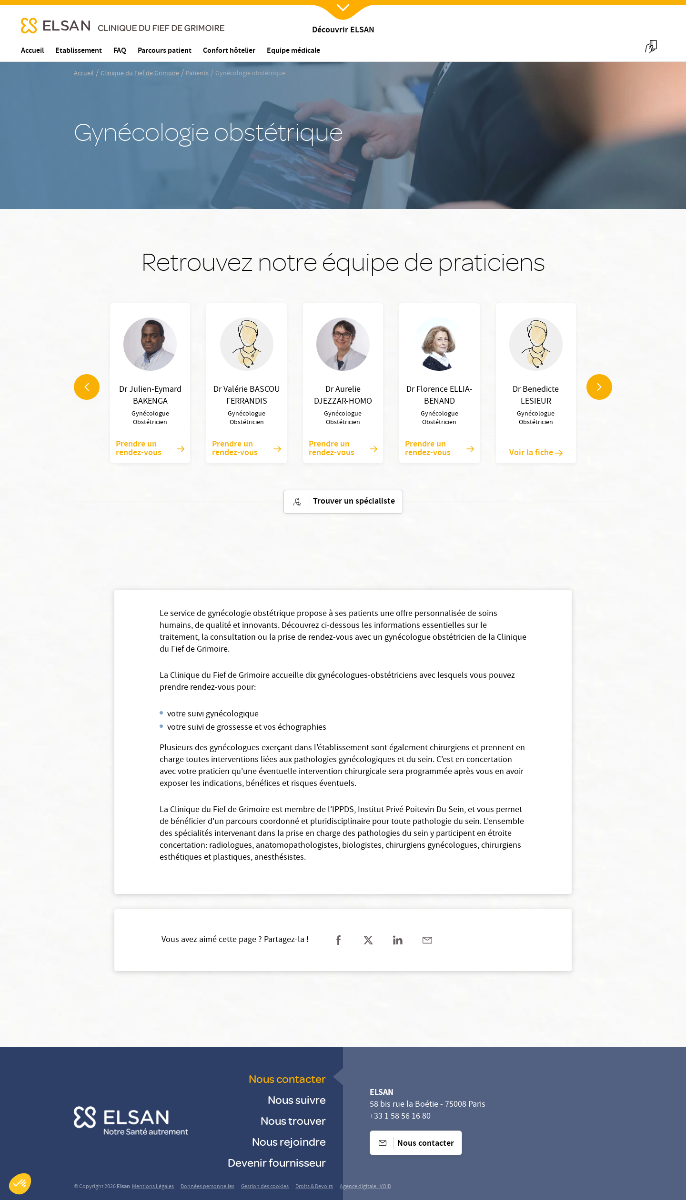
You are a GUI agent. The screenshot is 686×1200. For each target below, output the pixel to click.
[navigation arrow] (87, 387)
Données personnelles (207, 1186)
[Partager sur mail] (427, 940)
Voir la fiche (536, 453)
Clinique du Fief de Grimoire (140, 74)
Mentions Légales (153, 1186)
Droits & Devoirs (314, 1186)
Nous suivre (297, 1099)
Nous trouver (293, 1120)
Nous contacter (287, 1078)
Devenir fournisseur (277, 1162)
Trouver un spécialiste (343, 501)
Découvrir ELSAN (343, 31)
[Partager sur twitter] (368, 940)
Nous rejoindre (289, 1141)
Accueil (84, 74)
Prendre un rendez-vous (150, 448)
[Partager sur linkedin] (398, 940)
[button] (20, 1183)
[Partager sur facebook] (338, 940)
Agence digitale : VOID (365, 1186)
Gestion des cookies (265, 1186)
